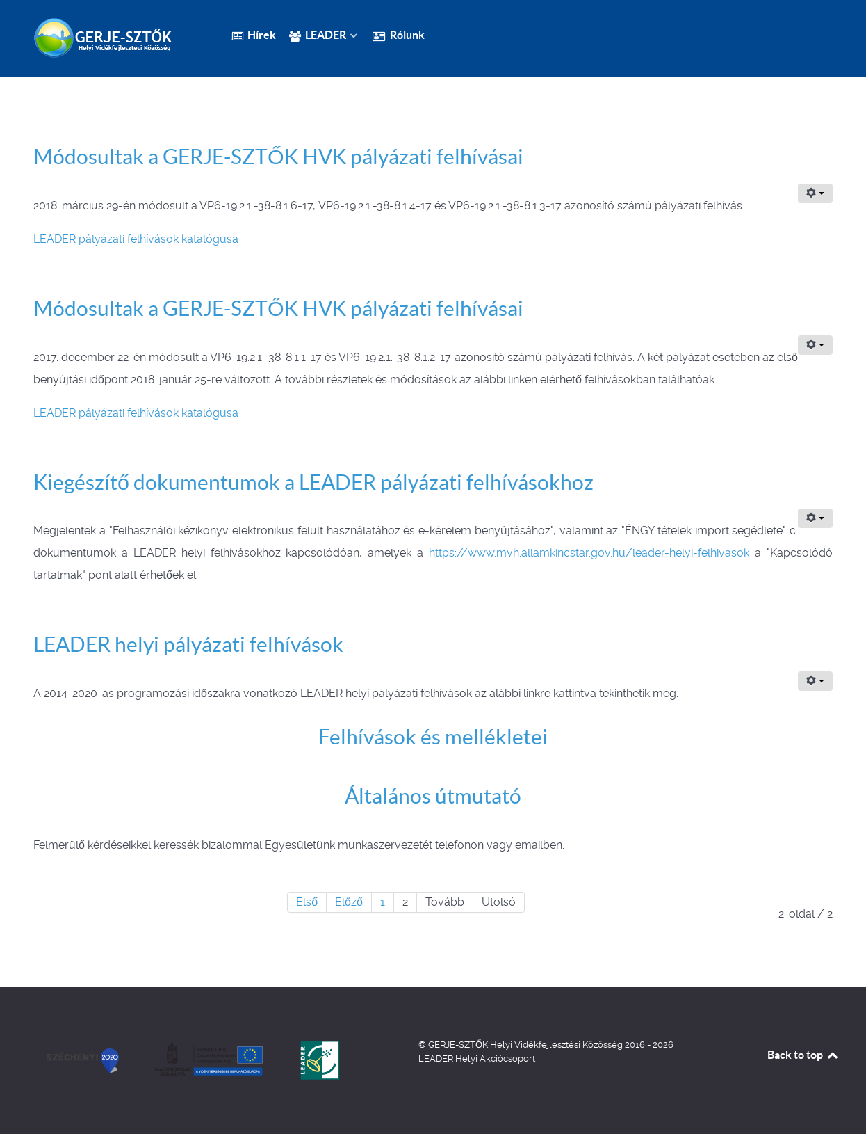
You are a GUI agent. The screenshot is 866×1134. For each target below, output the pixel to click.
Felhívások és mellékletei (433, 737)
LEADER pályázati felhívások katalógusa (135, 239)
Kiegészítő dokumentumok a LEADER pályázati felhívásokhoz (313, 482)
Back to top (803, 1054)
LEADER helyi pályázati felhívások (188, 644)
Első (307, 902)
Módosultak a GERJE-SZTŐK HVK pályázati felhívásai (278, 156)
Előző (349, 902)
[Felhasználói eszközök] (815, 193)
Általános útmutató (433, 796)
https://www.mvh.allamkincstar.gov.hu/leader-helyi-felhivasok (589, 552)
